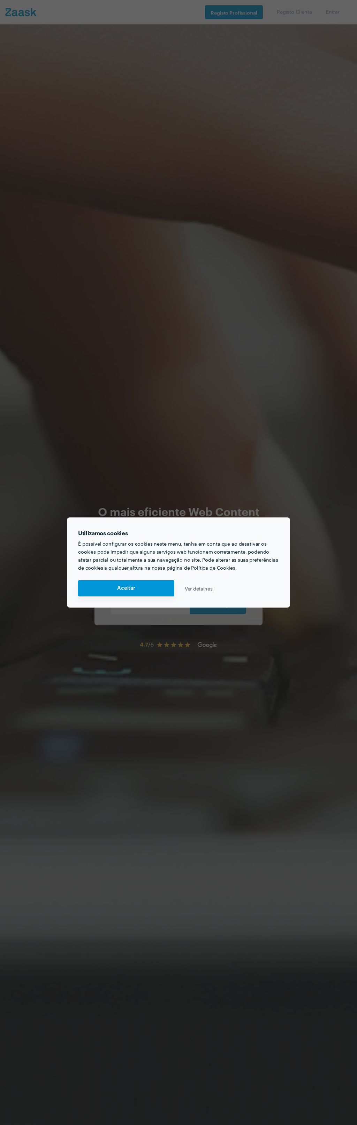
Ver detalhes (199, 588)
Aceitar (126, 588)
